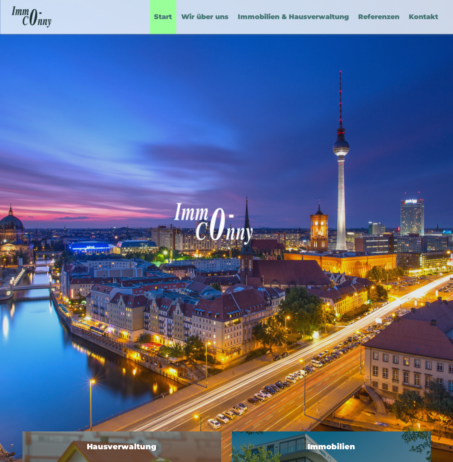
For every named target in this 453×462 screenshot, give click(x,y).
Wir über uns (204, 17)
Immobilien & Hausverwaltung (293, 17)
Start (163, 17)
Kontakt (423, 17)
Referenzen (378, 17)
